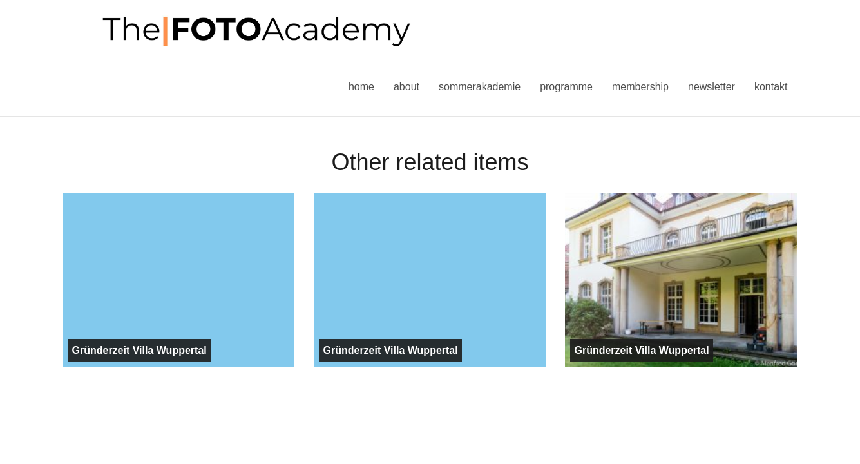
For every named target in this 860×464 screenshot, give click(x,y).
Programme (566, 86)
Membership (640, 86)
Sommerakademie (480, 86)
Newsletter (711, 86)
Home (361, 86)
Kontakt (771, 86)
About (406, 86)
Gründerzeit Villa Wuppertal (139, 350)
